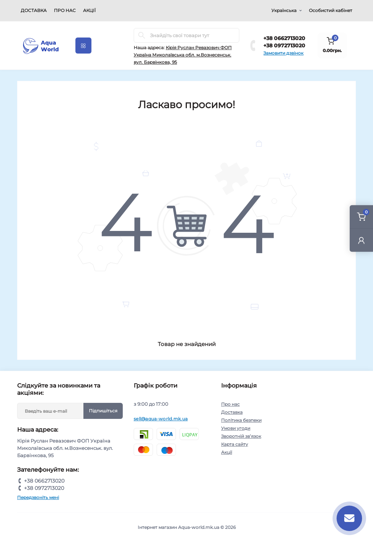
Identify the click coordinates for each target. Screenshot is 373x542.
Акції (89, 10)
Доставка (34, 10)
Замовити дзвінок (283, 53)
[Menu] (83, 46)
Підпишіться (103, 410)
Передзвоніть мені (38, 497)
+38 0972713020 (284, 45)
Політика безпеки (241, 420)
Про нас (65, 10)
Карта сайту (234, 444)
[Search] (142, 35)
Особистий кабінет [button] (330, 10)
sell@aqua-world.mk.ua (161, 418)
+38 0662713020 (284, 38)
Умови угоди (235, 428)
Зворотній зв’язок (241, 436)
